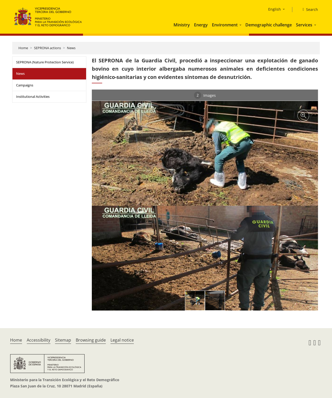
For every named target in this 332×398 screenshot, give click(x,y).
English (274, 9)
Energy (201, 25)
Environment (225, 25)
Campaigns (24, 85)
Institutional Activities (33, 96)
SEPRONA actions (47, 48)
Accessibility (38, 340)
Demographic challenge (268, 25)
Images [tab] (205, 95)
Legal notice (122, 340)
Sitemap (63, 340)
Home (23, 48)
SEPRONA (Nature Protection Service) (45, 62)
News (71, 48)
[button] (241, 25)
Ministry (182, 25)
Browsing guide (91, 340)
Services (304, 25)
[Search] (308, 9)
